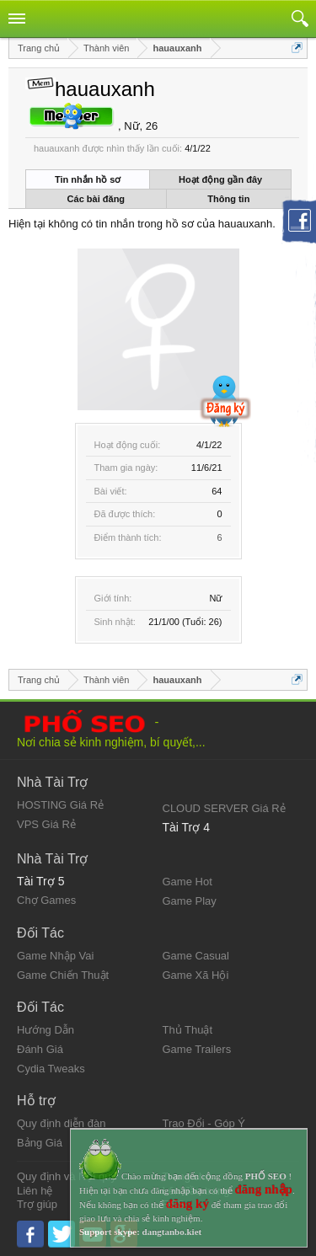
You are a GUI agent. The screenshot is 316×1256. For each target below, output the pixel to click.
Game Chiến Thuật (63, 975)
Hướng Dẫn (45, 1030)
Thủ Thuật (188, 1030)
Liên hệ (34, 1190)
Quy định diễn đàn (61, 1123)
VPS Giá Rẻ (46, 824)
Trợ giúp (37, 1204)
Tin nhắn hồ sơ (88, 179)
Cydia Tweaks (51, 1068)
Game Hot (187, 881)
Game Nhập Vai (55, 955)
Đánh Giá (40, 1049)
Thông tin (228, 199)
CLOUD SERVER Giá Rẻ (224, 808)
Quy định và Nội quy (66, 1176)
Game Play (190, 901)
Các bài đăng (96, 199)
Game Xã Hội (196, 975)
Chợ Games (46, 900)
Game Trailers (197, 1049)
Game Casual (196, 955)
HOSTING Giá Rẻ (60, 805)
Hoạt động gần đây (220, 179)
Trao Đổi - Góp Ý (204, 1123)
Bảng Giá (39, 1142)
